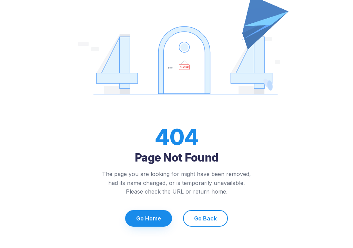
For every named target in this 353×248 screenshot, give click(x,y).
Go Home (148, 218)
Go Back (205, 218)
